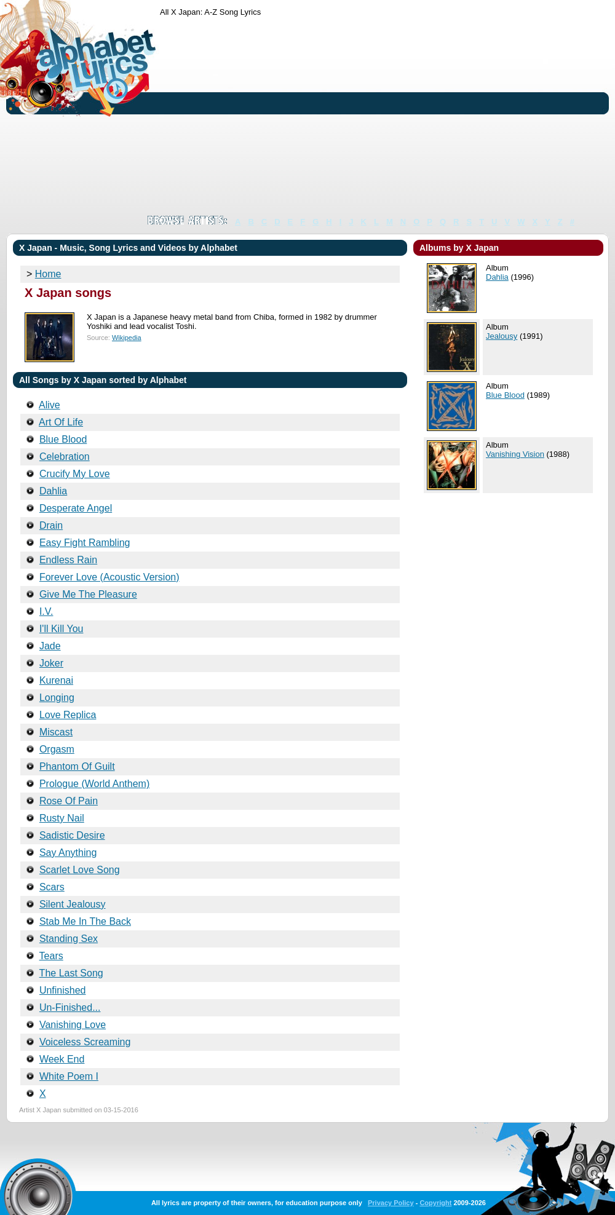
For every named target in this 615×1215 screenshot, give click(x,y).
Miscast (56, 732)
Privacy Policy (391, 1202)
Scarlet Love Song (79, 870)
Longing (56, 697)
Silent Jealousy (72, 904)
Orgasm (56, 749)
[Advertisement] (368, 116)
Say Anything (68, 852)
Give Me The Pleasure (88, 594)
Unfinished (62, 990)
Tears (51, 956)
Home (48, 274)
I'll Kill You (61, 628)
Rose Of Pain (68, 801)
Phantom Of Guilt (77, 766)
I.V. (46, 611)
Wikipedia (126, 337)
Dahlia (53, 491)
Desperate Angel (75, 508)
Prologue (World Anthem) (94, 783)
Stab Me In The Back (85, 921)
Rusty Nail (61, 818)
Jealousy (501, 336)
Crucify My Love (74, 474)
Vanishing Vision (515, 454)
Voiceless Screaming (85, 1042)
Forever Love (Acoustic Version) (109, 577)
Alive (49, 405)
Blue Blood (63, 439)
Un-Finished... (70, 1007)
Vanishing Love (72, 1024)
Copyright (435, 1202)
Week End (62, 1059)
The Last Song (71, 973)
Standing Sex (68, 938)
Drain (51, 525)
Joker (51, 663)
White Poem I (68, 1076)
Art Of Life (61, 422)
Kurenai (56, 680)
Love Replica (68, 715)
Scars (52, 887)
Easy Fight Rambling (84, 542)
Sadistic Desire (72, 835)
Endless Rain (68, 560)
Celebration (64, 456)
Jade (50, 646)
